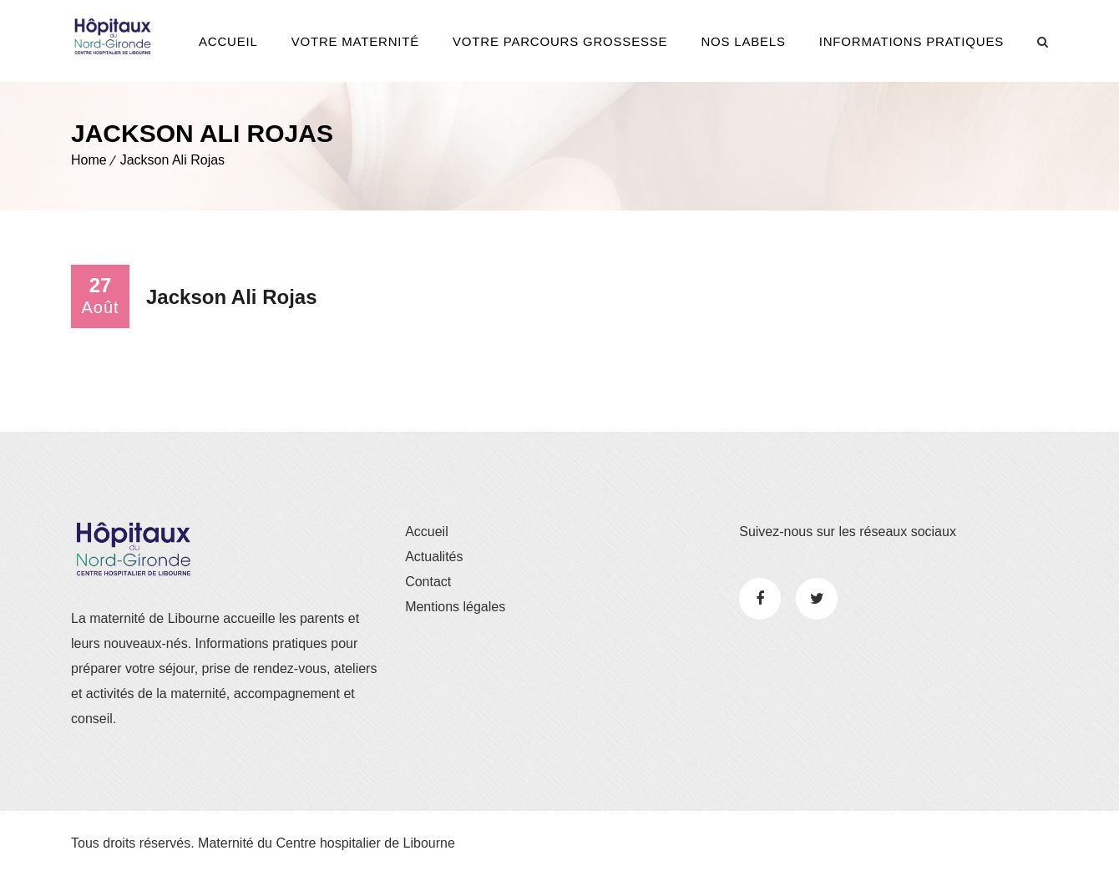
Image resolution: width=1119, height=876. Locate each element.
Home (89, 160)
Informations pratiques (911, 41)
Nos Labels (743, 41)
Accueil (228, 41)
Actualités (434, 556)
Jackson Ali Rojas (172, 160)
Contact (428, 582)
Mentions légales (455, 607)
